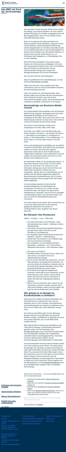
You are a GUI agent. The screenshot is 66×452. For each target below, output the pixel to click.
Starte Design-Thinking (11, 392)
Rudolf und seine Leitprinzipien (8, 402)
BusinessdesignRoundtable (32, 421)
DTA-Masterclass (28, 416)
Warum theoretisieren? (11, 396)
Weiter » (7, 406)
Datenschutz (50, 418)
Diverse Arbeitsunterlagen (10, 444)
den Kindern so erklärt (40, 82)
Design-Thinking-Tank (54, 416)
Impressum (50, 421)
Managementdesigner (52, 362)
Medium (40, 405)
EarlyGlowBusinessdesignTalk (33, 418)
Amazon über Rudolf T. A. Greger (10, 422)
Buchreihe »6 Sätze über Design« (10, 441)
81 (4, 406)
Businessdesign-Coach (11, 3)
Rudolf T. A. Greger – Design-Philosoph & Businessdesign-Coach (9, 427)
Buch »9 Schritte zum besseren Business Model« (9, 435)
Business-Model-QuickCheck (45, 390)
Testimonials (5, 416)
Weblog (4, 418)
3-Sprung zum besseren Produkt (11, 386)
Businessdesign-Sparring (31, 423)
